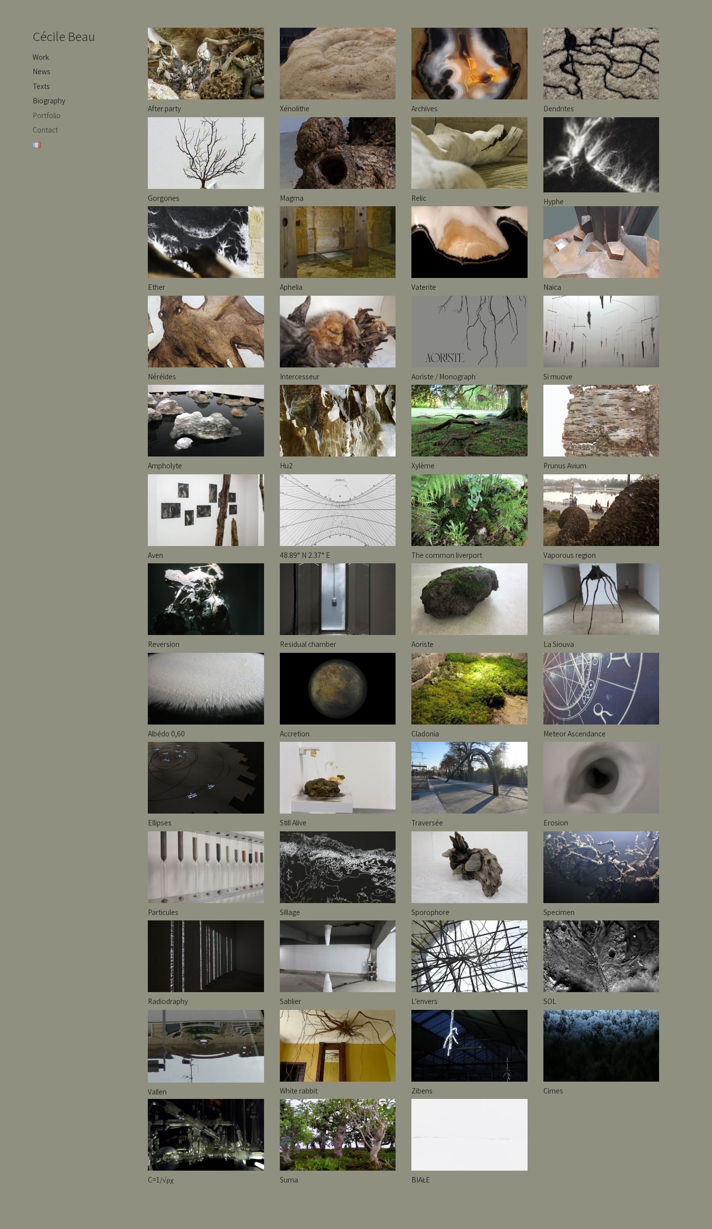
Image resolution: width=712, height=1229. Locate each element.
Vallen (157, 1091)
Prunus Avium (564, 465)
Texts (41, 86)
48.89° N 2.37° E (305, 555)
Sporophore (430, 912)
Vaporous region (569, 555)
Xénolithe (295, 108)
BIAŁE (420, 1179)
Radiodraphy (168, 1001)
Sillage (290, 912)
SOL (549, 1001)
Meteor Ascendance (574, 733)
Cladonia (425, 733)
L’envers (424, 1001)
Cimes (553, 1090)
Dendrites (558, 108)
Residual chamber (308, 644)
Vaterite (423, 287)
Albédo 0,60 (166, 733)
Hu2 (286, 465)
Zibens (422, 1090)
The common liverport (446, 555)
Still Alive (293, 822)
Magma (292, 198)
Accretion (295, 733)
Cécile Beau (64, 36)
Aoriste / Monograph (443, 376)
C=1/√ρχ (161, 1179)
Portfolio (47, 115)
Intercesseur (299, 376)
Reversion (163, 644)
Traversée (427, 822)
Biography (49, 100)
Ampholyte (165, 465)
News (41, 71)
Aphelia (291, 287)
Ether (156, 287)
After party (164, 108)
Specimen (559, 912)
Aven (155, 555)
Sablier (290, 1001)
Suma (289, 1179)
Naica (552, 287)
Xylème (423, 465)
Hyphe (553, 201)
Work (41, 57)
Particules (163, 912)
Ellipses (160, 822)
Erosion (555, 822)
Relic (418, 198)
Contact (45, 130)
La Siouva (558, 644)
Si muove (558, 376)
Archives (424, 108)
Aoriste (422, 644)
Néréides (162, 376)
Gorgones (163, 198)
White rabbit (298, 1090)
